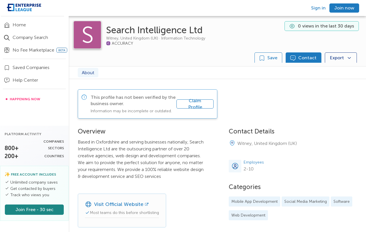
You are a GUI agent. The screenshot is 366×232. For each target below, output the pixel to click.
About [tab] (88, 72)
